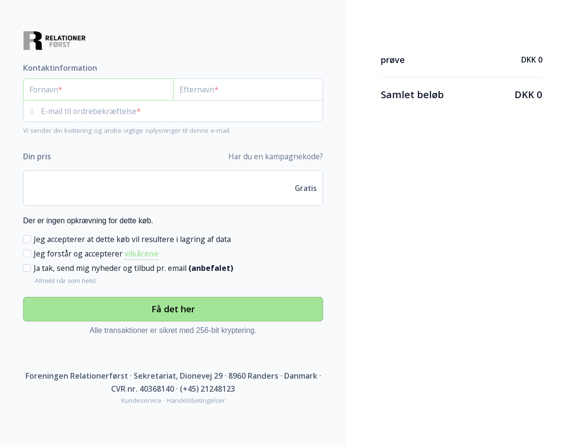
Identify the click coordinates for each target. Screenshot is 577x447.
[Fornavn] (98, 89)
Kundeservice (141, 400)
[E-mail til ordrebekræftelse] (182, 111)
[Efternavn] (248, 89)
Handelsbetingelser (196, 400)
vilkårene (142, 253)
